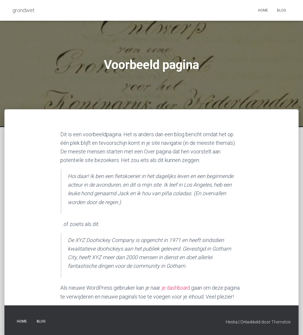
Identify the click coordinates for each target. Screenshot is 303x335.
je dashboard (176, 288)
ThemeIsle (281, 321)
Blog (281, 10)
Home (263, 10)
